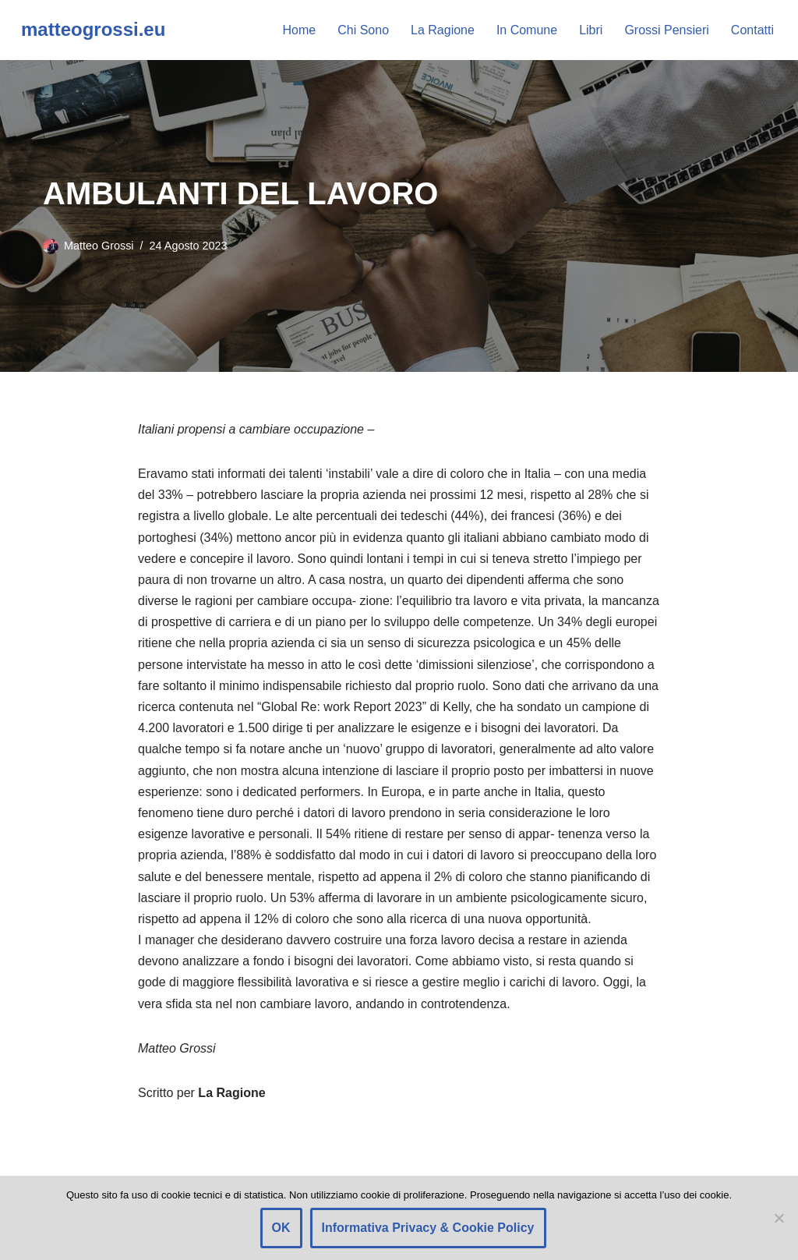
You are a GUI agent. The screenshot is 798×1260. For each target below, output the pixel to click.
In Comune (526, 30)
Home (299, 30)
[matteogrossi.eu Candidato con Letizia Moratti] (93, 30)
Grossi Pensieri (666, 30)
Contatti (752, 30)
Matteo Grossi (99, 245)
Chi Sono (363, 30)
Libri (590, 30)
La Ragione (443, 30)
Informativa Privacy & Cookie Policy (428, 1227)
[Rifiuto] (778, 1218)
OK (281, 1227)
